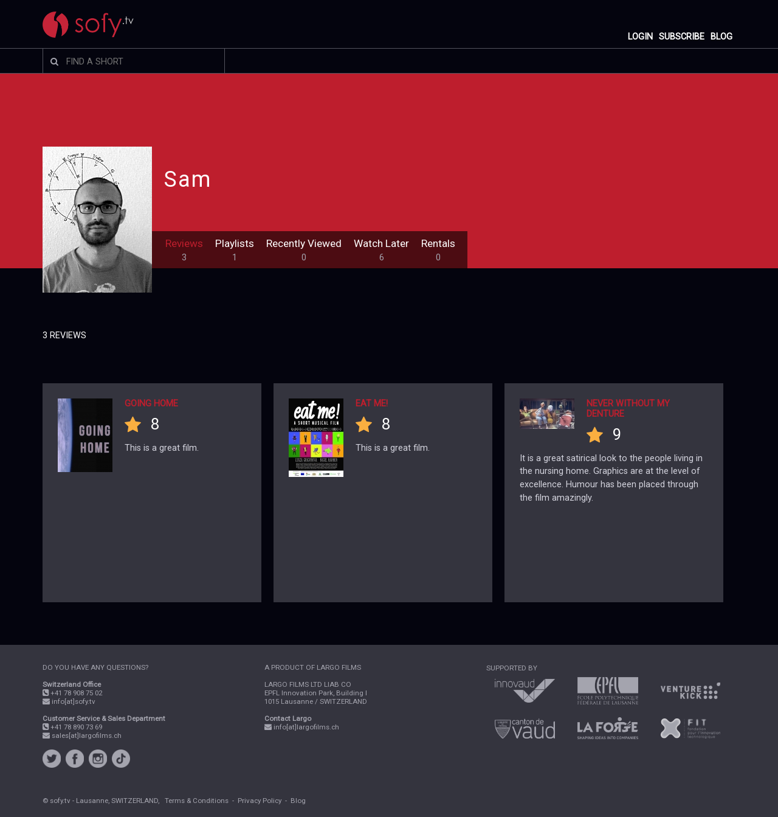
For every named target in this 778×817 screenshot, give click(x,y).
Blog (298, 800)
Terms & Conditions (197, 800)
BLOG (721, 37)
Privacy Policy (259, 800)
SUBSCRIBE (681, 37)
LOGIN (640, 37)
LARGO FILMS (339, 667)
